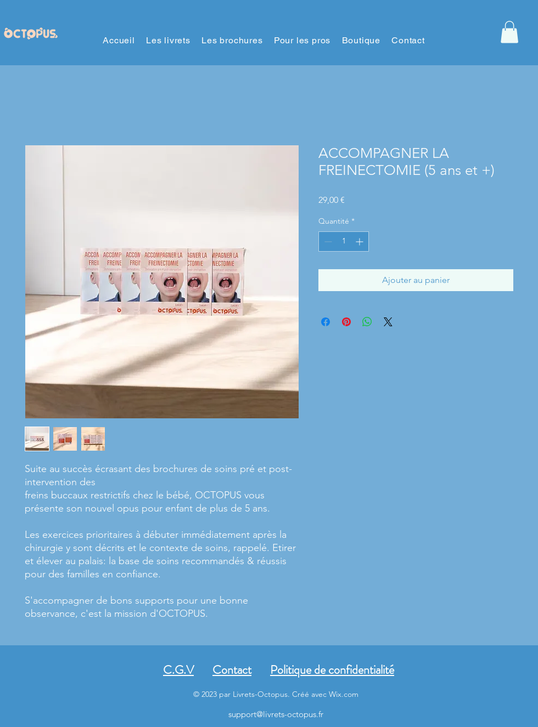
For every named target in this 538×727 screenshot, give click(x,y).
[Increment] (360, 241)
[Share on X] (388, 321)
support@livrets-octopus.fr (275, 714)
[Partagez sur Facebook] (325, 321)
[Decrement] (327, 241)
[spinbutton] (344, 241)
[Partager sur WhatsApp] (367, 321)
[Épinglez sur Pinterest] (346, 321)
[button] (509, 32)
